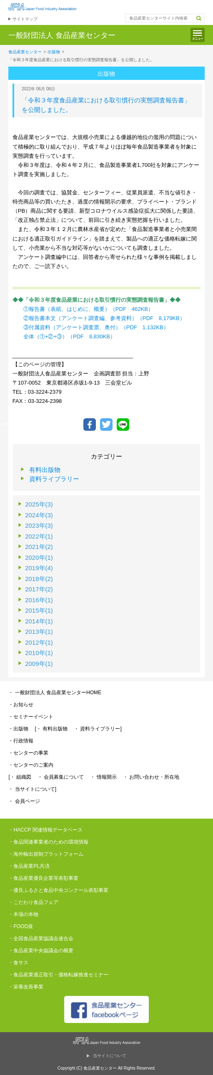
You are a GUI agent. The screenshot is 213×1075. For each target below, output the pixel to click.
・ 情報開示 (103, 777)
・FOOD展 (20, 926)
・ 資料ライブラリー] (98, 729)
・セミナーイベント (30, 717)
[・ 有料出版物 (51, 729)
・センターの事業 (28, 753)
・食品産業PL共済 (29, 866)
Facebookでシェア (89, 424)
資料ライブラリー (54, 478)
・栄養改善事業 (25, 987)
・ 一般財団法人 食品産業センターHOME (54, 692)
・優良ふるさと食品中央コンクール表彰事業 (58, 890)
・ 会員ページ (24, 801)
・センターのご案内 (30, 765)
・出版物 (18, 729)
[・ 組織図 (19, 777)
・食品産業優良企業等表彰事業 (43, 878)
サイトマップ (25, 19)
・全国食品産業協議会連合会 (40, 938)
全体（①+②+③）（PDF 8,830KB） (69, 336)
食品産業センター (25, 52)
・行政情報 (20, 741)
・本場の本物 (23, 914)
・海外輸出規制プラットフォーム (45, 854)
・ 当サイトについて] (32, 789)
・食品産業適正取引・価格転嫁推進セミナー (58, 975)
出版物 (54, 52)
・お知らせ (20, 705)
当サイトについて (109, 1055)
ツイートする (106, 424)
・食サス (18, 963)
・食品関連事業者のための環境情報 (48, 842)
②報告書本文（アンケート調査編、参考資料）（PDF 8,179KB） (104, 318)
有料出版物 (44, 469)
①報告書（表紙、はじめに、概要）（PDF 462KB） (88, 309)
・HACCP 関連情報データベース (45, 830)
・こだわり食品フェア (33, 902)
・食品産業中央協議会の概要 (40, 950)
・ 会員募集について (61, 777)
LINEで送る (123, 424)
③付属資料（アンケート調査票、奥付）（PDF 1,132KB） (96, 327)
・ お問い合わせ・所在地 (151, 777)
